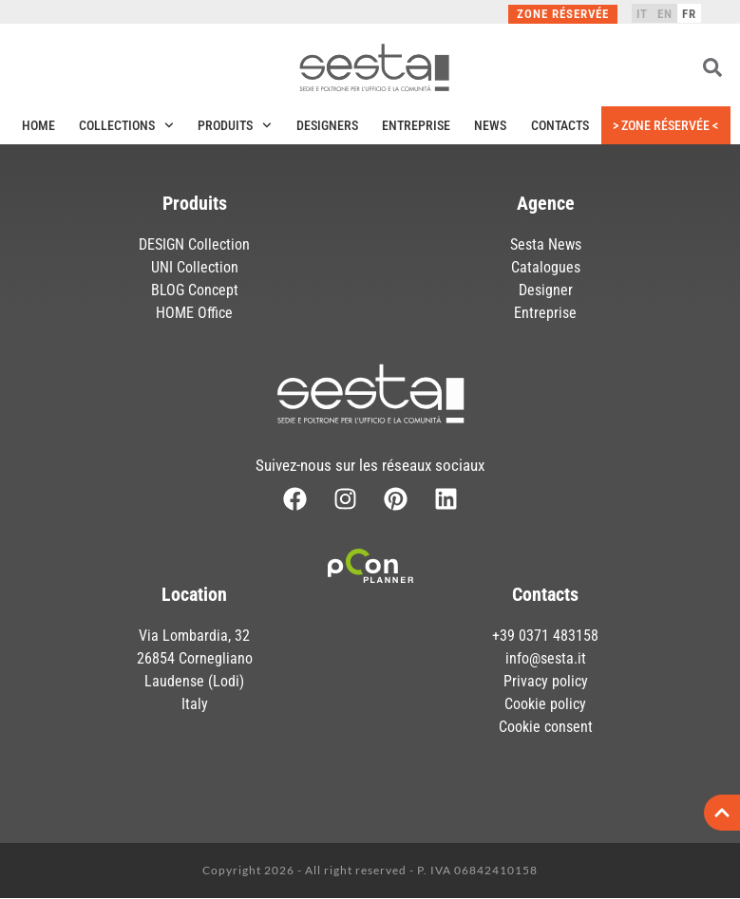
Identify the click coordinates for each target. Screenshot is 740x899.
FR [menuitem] (689, 14)
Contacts (560, 125)
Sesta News (545, 244)
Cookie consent (546, 727)
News (490, 125)
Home (38, 125)
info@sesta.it (545, 658)
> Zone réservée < (665, 125)
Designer (546, 290)
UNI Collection (194, 267)
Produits (235, 125)
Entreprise (416, 125)
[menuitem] (642, 13)
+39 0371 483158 (545, 636)
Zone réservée (563, 14)
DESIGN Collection (194, 244)
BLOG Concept (194, 290)
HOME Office (194, 313)
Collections (126, 125)
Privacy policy (545, 681)
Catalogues (545, 267)
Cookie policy (545, 704)
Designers (327, 125)
